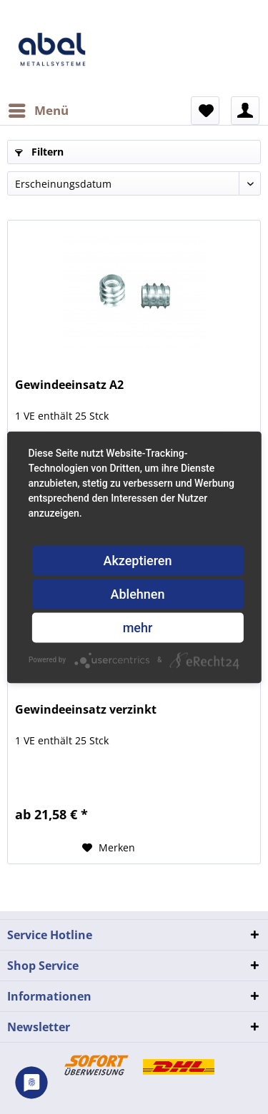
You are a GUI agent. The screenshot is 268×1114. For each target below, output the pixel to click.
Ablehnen (138, 593)
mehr (138, 626)
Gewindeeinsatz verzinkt (86, 709)
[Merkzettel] (205, 110)
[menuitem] (38, 110)
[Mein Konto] (245, 110)
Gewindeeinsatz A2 (69, 385)
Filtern (39, 151)
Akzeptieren (137, 559)
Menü (39, 108)
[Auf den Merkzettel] (108, 847)
